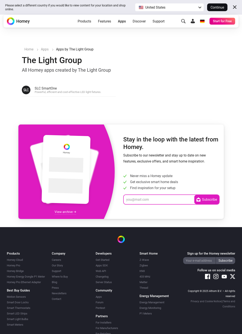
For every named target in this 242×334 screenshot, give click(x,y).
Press (55, 287)
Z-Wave (144, 259)
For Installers (103, 322)
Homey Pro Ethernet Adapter (24, 282)
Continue (217, 7)
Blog (54, 282)
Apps (122, 25)
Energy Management (152, 302)
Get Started (102, 259)
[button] (169, 7)
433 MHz (145, 276)
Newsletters (59, 293)
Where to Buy (60, 276)
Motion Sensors (16, 296)
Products (84, 25)
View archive (65, 212)
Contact (56, 299)
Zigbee (144, 265)
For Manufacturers (107, 328)
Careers (56, 259)
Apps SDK (102, 265)
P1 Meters (146, 313)
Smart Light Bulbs (17, 319)
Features (104, 25)
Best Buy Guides (18, 290)
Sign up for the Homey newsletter (211, 253)
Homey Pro (13, 265)
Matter (143, 282)
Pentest (100, 308)
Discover (139, 25)
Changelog (102, 276)
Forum (99, 302)
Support (159, 25)
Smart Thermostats (18, 308)
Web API (101, 271)
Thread (144, 287)
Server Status (104, 282)
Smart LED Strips (17, 313)
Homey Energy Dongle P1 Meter (26, 276)
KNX (142, 271)
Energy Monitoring (150, 308)
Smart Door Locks (18, 302)
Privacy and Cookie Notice (206, 301)
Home (28, 49)
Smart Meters (15, 324)
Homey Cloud (15, 259)
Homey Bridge (15, 271)
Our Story (57, 265)
